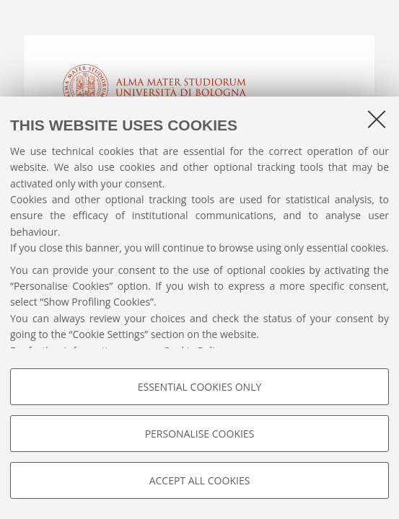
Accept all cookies (199, 480)
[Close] (376, 118)
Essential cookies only (200, 387)
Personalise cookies (200, 433)
